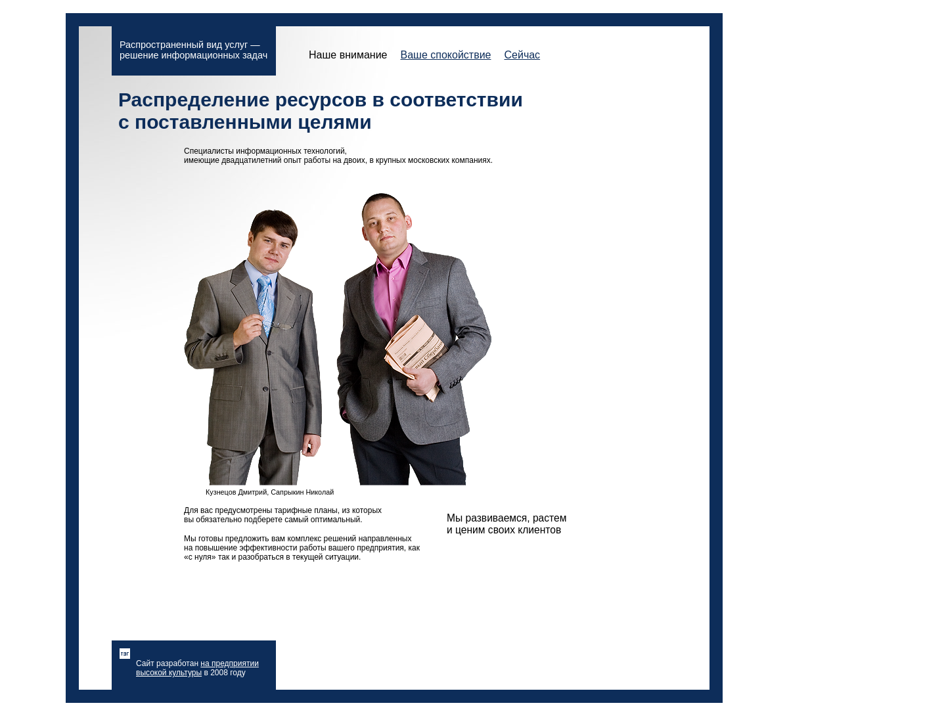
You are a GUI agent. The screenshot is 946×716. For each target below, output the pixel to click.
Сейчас (522, 54)
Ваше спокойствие (445, 54)
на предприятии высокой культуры (197, 668)
